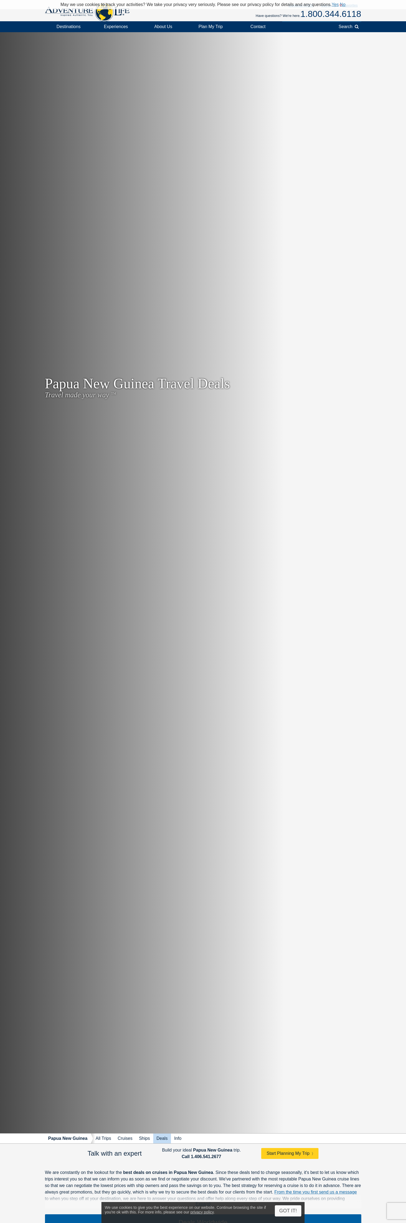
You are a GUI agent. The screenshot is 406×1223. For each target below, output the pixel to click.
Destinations (68, 26)
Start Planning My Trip (288, 1153)
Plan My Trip (211, 26)
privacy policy (201, 1212)
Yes (335, 4)
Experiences (116, 26)
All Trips (103, 1138)
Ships (144, 1138)
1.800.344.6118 (330, 14)
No (342, 4)
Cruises (125, 1138)
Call (201, 1156)
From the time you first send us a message (315, 1192)
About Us (163, 26)
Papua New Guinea (68, 1138)
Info (178, 1138)
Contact (258, 26)
